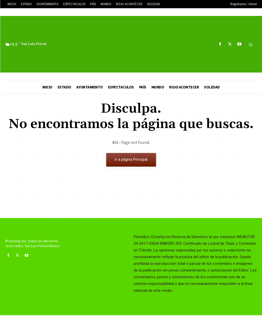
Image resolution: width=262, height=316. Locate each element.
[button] (250, 44)
